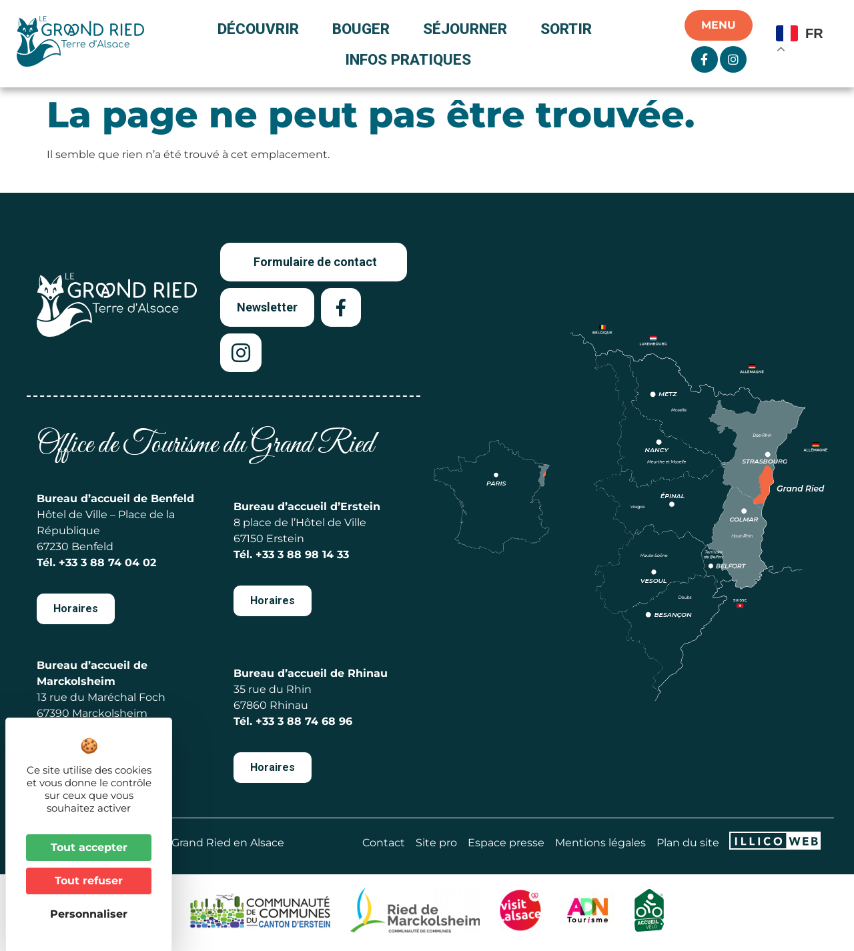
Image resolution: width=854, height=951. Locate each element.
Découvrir (262, 28)
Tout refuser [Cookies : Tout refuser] (89, 880)
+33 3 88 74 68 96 (304, 721)
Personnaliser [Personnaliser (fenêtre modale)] (88, 914)
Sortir (569, 28)
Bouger (364, 28)
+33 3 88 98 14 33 (302, 554)
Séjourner (468, 28)
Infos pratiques (408, 59)
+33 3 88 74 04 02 (107, 562)
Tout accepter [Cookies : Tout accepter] (89, 847)
